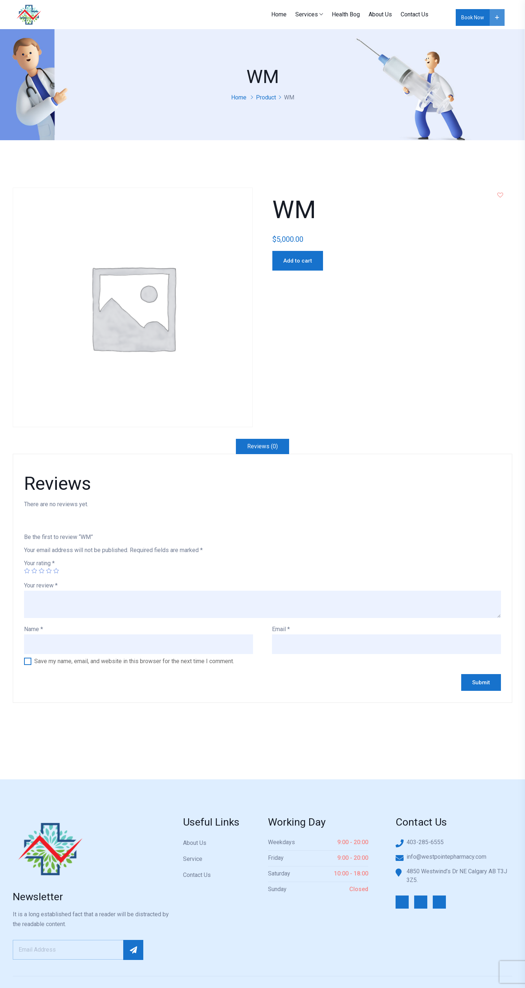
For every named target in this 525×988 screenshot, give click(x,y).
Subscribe (133, 950)
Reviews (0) (262, 446)
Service (192, 858)
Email (281, 629)
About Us (380, 14)
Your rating (39, 563)
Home (279, 14)
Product (266, 97)
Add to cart (297, 260)
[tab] (262, 446)
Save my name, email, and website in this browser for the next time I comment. (134, 661)
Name (33, 629)
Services (306, 14)
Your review (41, 585)
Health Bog (346, 14)
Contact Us (414, 14)
